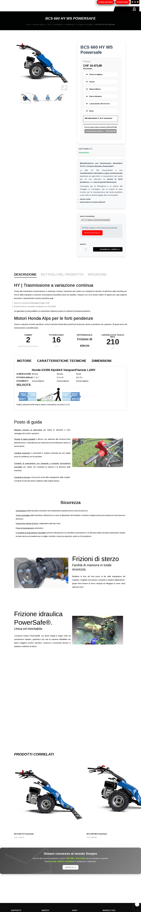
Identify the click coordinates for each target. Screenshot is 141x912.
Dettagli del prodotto (62, 279)
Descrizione (25, 279)
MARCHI (62, 11)
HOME (13, 11)
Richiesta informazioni (92, 238)
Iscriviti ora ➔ (70, 872)
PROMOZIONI (50, 11)
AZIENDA (23, 11)
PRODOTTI (36, 11)
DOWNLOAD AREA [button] (105, 2)
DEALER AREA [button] (122, 2)
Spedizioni (97, 279)
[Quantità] (86, 254)
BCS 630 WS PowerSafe (97, 839)
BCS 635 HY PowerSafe (24, 839)
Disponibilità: (86, 154)
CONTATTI (74, 11)
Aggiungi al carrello (110, 254)
